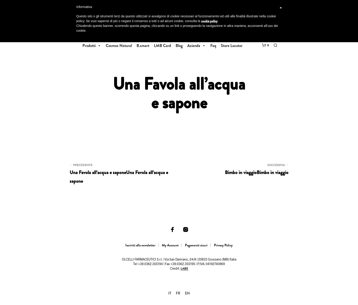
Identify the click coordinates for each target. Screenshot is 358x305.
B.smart (143, 46)
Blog (179, 46)
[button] (265, 45)
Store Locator (231, 46)
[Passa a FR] (178, 293)
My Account (170, 245)
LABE (184, 269)
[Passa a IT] (170, 293)
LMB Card (162, 46)
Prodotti (91, 45)
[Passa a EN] (187, 293)
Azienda (196, 45)
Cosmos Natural (119, 46)
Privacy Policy (223, 245)
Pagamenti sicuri (196, 245)
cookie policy (209, 21)
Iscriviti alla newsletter (140, 245)
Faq (213, 46)
